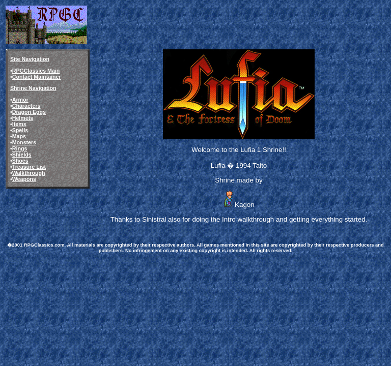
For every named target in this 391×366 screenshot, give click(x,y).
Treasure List (29, 167)
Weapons (24, 179)
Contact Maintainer (36, 77)
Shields (22, 154)
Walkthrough (28, 173)
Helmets (22, 118)
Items (19, 124)
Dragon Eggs (29, 112)
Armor (20, 100)
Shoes (20, 161)
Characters (26, 106)
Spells (20, 130)
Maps (19, 136)
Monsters (24, 142)
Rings (19, 148)
